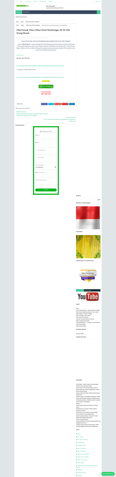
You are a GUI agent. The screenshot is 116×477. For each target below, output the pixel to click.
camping (79, 326)
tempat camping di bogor (83, 279)
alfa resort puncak (82, 321)
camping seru (81, 332)
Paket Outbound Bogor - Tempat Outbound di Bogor (88, 135)
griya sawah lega (82, 352)
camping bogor (81, 267)
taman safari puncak (82, 404)
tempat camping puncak (83, 413)
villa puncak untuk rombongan (41, 37)
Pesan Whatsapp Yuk (108, 473)
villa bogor (80, 262)
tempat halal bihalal (83, 285)
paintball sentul (82, 370)
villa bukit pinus (81, 442)
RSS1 (62, 7)
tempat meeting (81, 421)
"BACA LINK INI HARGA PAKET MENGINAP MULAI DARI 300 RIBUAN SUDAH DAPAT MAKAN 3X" (40, 77)
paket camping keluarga (83, 375)
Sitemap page (43, 1)
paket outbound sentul (83, 384)
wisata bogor (81, 465)
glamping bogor (81, 349)
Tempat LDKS (80, 309)
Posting (88, 115)
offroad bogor (81, 358)
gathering (80, 344)
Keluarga (80, 300)
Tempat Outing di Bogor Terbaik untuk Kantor (88, 312)
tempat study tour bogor (84, 436)
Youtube (80, 115)
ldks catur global (82, 273)
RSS (16, 1)
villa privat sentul (82, 453)
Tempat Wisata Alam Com (21, 474)
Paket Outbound (81, 306)
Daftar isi (50, 1)
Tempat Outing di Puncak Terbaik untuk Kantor (89, 315)
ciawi (79, 335)
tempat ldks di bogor (83, 416)
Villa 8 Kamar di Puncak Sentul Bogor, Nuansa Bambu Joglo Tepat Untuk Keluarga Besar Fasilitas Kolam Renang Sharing (88, 214)
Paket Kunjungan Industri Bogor (83, 140)
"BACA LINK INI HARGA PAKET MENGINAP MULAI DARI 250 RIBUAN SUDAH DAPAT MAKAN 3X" (40, 65)
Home (21, 1)
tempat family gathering (83, 282)
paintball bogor (81, 367)
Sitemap (35, 1)
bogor (32, 37)
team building (81, 407)
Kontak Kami (28, 1)
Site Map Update (80, 158)
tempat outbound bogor (83, 424)
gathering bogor (82, 270)
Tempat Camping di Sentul (82, 244)
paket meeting (81, 378)
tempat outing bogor (82, 430)
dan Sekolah (81, 338)
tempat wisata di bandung (83, 439)
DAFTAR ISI (26, 12)
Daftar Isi (78, 228)
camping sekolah (82, 329)
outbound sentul (82, 276)
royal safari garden (82, 396)
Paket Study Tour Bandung (82, 142)
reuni (79, 393)
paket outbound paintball (84, 381)
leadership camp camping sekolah (86, 355)
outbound (80, 361)
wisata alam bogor (82, 459)
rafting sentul (81, 390)
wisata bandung (81, 462)
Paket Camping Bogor (81, 151)
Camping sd (80, 295)
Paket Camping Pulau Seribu (82, 146)
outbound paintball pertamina (85, 364)
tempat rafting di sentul (83, 433)
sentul (79, 398)
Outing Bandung (81, 303)
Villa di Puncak (81, 318)
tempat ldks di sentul (83, 419)
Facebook (49, 7)
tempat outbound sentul (83, 427)
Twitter (53, 7)
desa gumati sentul (82, 341)
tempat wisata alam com (43, 474)
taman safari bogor (82, 401)
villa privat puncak (82, 450)
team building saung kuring (84, 410)
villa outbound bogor (83, 447)
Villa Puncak (20, 55)
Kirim (44, 183)
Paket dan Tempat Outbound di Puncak (85, 144)
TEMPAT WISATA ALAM (21, 16)
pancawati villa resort (83, 387)
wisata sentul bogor (82, 468)
